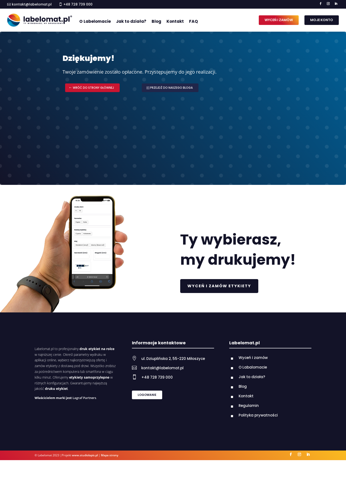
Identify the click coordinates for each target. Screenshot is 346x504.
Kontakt (175, 21)
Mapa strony (109, 455)
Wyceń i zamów (253, 357)
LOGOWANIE (147, 395)
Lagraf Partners (84, 398)
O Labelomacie (95, 21)
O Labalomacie (253, 367)
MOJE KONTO (321, 20)
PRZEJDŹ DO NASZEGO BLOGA (171, 88)
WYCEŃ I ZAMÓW (279, 20)
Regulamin (249, 405)
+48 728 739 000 (157, 377)
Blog (156, 21)
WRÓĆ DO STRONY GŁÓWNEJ (93, 88)
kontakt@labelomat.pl (32, 4)
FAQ (193, 21)
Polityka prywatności (258, 415)
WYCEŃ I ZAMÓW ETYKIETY (219, 286)
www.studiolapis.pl (85, 455)
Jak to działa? (131, 21)
